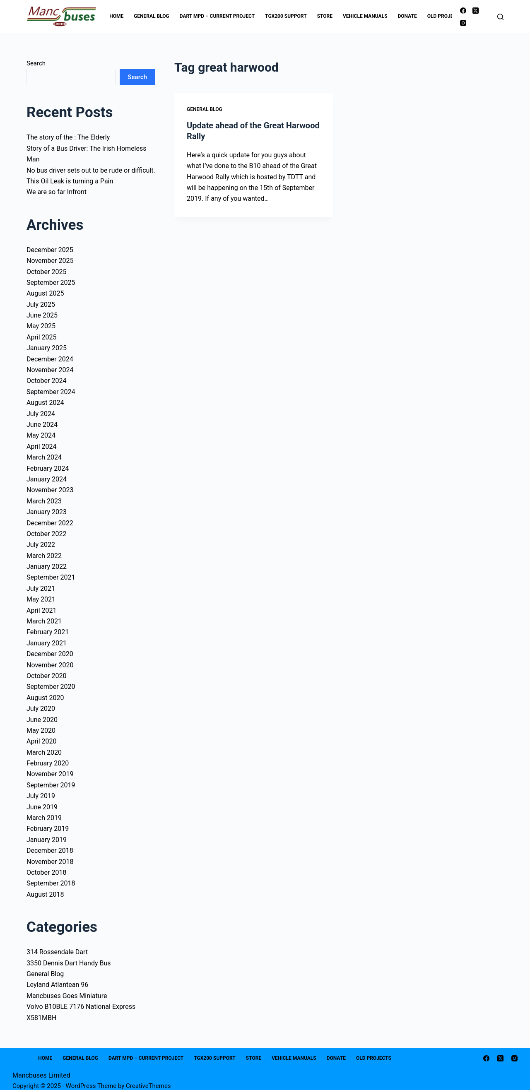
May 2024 (40, 435)
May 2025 (40, 326)
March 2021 (44, 621)
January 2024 (46, 479)
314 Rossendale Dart (57, 952)
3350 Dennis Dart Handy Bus (68, 963)
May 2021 (40, 599)
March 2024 (44, 457)
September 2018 (50, 883)
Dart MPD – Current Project (217, 16)
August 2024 (45, 403)
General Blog (151, 16)
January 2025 (46, 348)
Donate (407, 16)
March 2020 (44, 752)
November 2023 (49, 490)
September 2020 (50, 687)
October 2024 (46, 381)
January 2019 (46, 840)
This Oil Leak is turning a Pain (69, 181)
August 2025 (45, 293)
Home (116, 16)
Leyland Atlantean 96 (57, 985)
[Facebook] (463, 10)
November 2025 (49, 261)
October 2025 (46, 272)
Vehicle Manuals (365, 16)
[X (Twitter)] (475, 10)
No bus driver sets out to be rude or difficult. (90, 170)
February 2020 (47, 763)
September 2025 (50, 282)
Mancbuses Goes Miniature (66, 996)
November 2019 (49, 774)
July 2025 (40, 304)
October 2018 (46, 872)
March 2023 (44, 501)
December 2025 (49, 250)
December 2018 (49, 850)
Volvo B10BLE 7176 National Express (80, 1007)
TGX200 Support (286, 16)
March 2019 (44, 818)
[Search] (500, 17)
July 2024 (40, 414)
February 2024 (47, 468)
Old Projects (450, 17)
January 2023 (46, 512)
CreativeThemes (148, 1086)
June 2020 (42, 720)
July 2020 (40, 708)
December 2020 (49, 654)
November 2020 (49, 665)
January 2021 (46, 643)
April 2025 (41, 337)
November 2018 (49, 862)
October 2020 (46, 676)
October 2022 (46, 534)
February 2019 (47, 829)
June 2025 (42, 315)
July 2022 (40, 545)
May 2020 (40, 730)
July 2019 (40, 796)
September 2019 (50, 785)
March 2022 (44, 556)
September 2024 (50, 392)
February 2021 (47, 632)
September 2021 (50, 577)
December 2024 (49, 359)
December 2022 (49, 523)
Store (324, 16)
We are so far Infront (56, 192)
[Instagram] (463, 23)
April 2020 (41, 741)
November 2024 (49, 370)
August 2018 (45, 894)
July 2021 (40, 588)
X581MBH (41, 1018)
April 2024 (41, 446)
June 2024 (42, 424)
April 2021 (41, 610)
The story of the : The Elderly (68, 137)
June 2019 (42, 807)
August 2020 (45, 698)
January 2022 (46, 566)
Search (36, 63)
